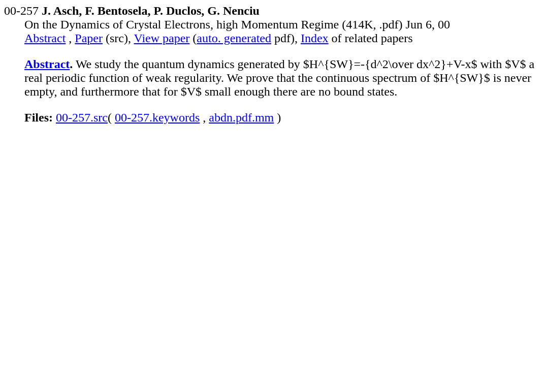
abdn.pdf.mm (241, 117)
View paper (162, 38)
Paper (89, 38)
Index (315, 38)
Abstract (45, 38)
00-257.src (82, 117)
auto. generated (234, 38)
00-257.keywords (157, 117)
